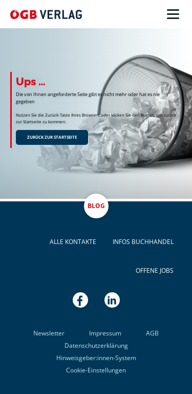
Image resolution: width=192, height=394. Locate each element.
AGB (152, 333)
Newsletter (49, 333)
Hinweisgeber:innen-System (96, 357)
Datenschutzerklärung (96, 345)
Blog (96, 205)
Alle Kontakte (73, 241)
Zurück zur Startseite (52, 137)
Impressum (105, 333)
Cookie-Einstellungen (96, 370)
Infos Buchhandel (143, 241)
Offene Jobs (155, 270)
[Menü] (173, 15)
